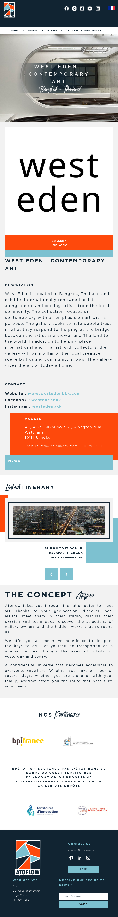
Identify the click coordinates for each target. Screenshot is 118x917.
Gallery (15, 30)
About (16, 886)
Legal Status (20, 895)
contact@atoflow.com (82, 850)
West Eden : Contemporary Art (84, 30)
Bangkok (52, 30)
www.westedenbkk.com (54, 393)
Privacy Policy (21, 899)
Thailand (33, 30)
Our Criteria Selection (26, 890)
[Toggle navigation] (8, 21)
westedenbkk (46, 400)
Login (84, 869)
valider (83, 904)
